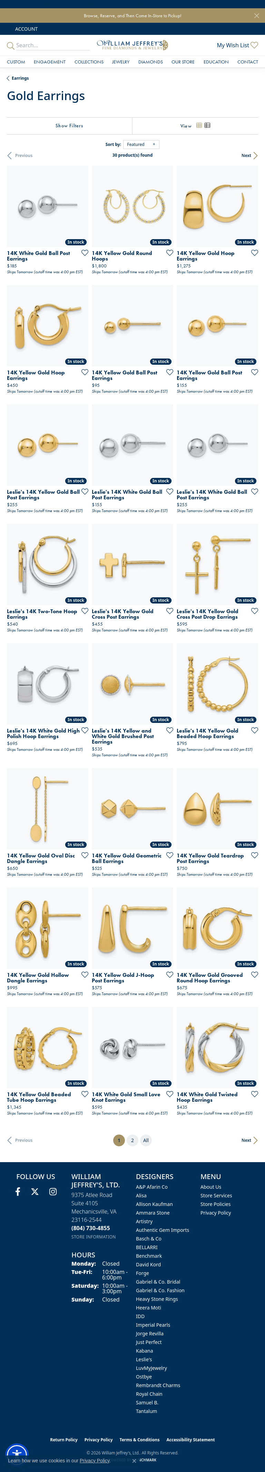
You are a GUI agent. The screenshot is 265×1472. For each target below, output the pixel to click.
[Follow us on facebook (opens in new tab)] (18, 1192)
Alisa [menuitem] (141, 1195)
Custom (16, 62)
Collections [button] (89, 62)
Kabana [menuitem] (144, 1350)
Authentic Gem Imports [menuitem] (162, 1230)
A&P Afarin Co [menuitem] (152, 1187)
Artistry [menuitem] (144, 1221)
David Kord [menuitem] (148, 1264)
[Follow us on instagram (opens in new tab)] (53, 1192)
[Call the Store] (90, 1228)
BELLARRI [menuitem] (147, 1247)
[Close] (256, 15)
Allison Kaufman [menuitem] (154, 1204)
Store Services (216, 1195)
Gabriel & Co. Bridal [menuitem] (158, 1281)
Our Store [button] (183, 62)
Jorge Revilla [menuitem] (150, 1333)
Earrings (20, 78)
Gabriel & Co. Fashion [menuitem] (160, 1290)
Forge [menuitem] (142, 1273)
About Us (210, 1187)
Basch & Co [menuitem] (148, 1238)
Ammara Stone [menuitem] (153, 1212)
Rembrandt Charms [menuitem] (158, 1385)
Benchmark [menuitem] (149, 1256)
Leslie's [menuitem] (144, 1359)
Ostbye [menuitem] (144, 1376)
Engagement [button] (50, 62)
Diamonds (150, 62)
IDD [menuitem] (140, 1316)
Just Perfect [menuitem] (149, 1342)
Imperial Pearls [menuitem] (153, 1325)
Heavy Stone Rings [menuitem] (157, 1299)
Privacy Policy (215, 1212)
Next (246, 155)
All (146, 1140)
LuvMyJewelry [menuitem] (151, 1368)
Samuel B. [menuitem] (147, 1402)
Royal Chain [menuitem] (149, 1394)
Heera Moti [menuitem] (148, 1307)
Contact (247, 62)
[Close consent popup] (134, 1461)
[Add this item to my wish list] (82, 252)
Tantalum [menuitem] (146, 1411)
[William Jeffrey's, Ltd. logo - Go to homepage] (132, 45)
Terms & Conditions (140, 1440)
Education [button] (216, 62)
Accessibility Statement (190, 1440)
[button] (26, 29)
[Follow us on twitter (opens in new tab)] (34, 1192)
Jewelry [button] (120, 62)
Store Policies (215, 1204)
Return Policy (64, 1440)
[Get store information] (93, 1237)
